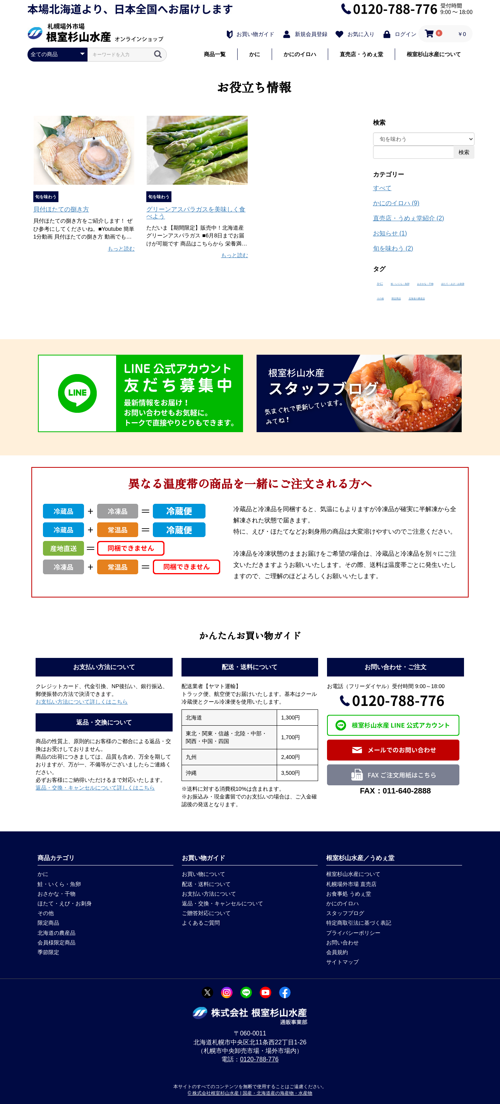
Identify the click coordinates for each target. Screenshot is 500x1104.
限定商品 (396, 298)
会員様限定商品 (56, 942)
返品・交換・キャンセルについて (222, 903)
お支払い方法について (209, 894)
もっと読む (121, 249)
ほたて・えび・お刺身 (452, 284)
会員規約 (337, 952)
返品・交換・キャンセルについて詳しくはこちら (95, 788)
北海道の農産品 (417, 298)
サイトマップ (342, 962)
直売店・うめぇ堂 (361, 54)
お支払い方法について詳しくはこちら (82, 702)
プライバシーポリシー (353, 933)
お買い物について (203, 874)
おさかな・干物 (425, 284)
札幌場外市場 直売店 (351, 884)
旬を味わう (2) (393, 248)
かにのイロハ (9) (396, 203)
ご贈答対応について (206, 913)
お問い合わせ (342, 942)
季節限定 (48, 952)
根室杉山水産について (434, 54)
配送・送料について (206, 884)
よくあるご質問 (201, 923)
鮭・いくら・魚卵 (400, 284)
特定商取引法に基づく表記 (358, 923)
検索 (464, 152)
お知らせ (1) (390, 233)
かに (254, 54)
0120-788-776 (259, 1059)
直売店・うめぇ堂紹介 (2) (408, 218)
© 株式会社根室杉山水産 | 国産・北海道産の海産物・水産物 (250, 1093)
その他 (380, 298)
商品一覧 (215, 54)
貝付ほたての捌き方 (61, 209)
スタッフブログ (345, 913)
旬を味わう (46, 196)
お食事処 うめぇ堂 (348, 894)
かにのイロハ (300, 54)
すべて (382, 188)
